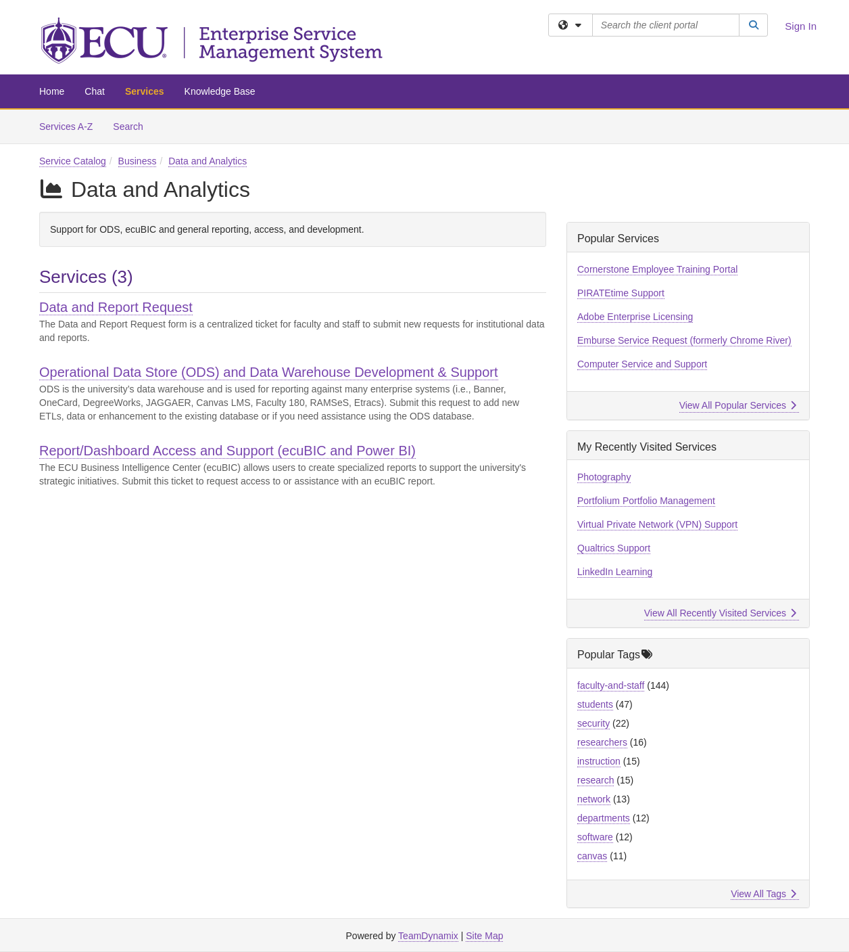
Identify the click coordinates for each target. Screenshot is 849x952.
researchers (602, 742)
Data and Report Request (116, 307)
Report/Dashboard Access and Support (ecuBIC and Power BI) (227, 450)
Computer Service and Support (642, 364)
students (595, 704)
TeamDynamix (428, 935)
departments (603, 818)
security (593, 723)
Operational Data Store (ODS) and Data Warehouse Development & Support (268, 372)
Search (133, 125)
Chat (94, 91)
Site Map (484, 935)
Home (51, 91)
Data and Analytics (207, 161)
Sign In (801, 26)
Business (137, 161)
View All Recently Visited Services (720, 613)
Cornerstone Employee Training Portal (657, 269)
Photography (604, 477)
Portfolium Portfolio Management (646, 500)
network (593, 799)
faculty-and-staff (610, 685)
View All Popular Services (737, 405)
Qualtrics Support (613, 548)
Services (144, 91)
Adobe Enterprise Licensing (635, 316)
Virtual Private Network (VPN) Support (657, 524)
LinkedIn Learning (614, 571)
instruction (599, 761)
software (595, 837)
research (595, 780)
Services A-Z (66, 126)
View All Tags (763, 893)
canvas (592, 856)
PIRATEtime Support (620, 293)
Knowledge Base (220, 91)
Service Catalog (72, 161)
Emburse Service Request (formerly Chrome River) (684, 340)
